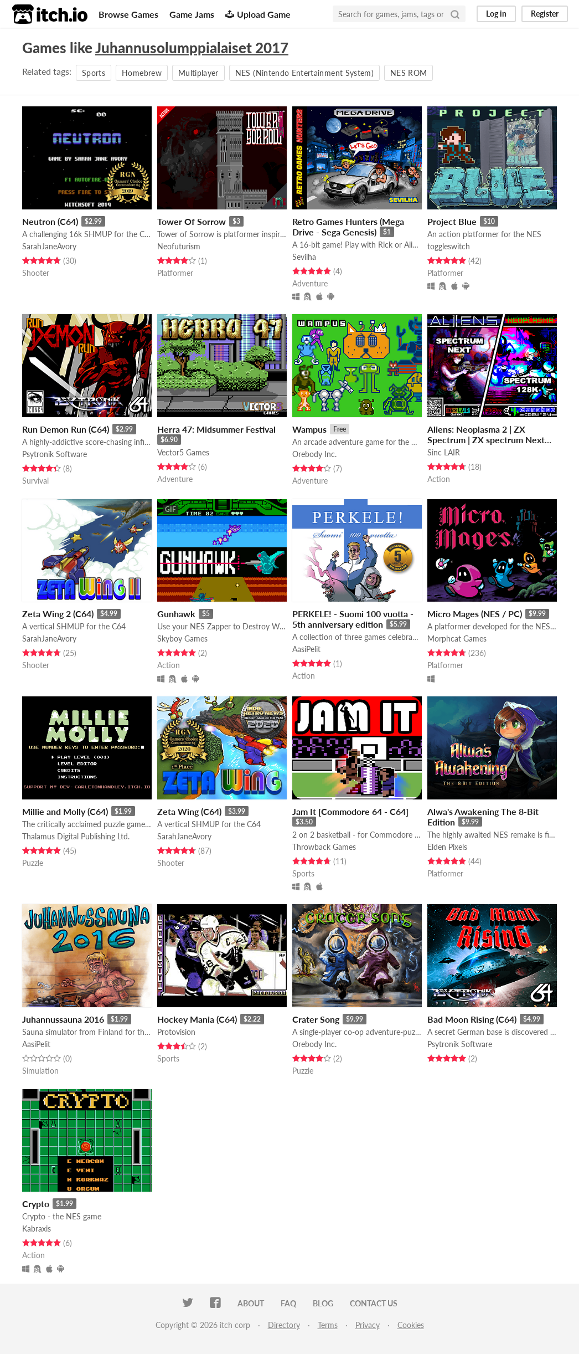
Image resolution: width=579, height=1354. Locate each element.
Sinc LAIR (443, 452)
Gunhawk (176, 613)
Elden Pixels (447, 847)
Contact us (373, 1303)
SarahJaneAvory (49, 246)
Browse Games (128, 14)
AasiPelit (306, 649)
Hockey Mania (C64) (197, 1019)
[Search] (455, 14)
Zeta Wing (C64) (189, 811)
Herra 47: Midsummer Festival (216, 429)
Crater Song (315, 1019)
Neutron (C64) (50, 221)
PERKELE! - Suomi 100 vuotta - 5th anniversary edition (352, 618)
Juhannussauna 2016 (63, 1019)
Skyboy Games (182, 638)
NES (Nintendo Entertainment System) (304, 73)
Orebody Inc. (314, 454)
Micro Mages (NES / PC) (474, 613)
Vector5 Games (183, 452)
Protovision (176, 1032)
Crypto (35, 1203)
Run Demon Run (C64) (65, 429)
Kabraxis (36, 1228)
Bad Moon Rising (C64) (471, 1019)
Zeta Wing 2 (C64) (58, 613)
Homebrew (142, 73)
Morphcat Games (457, 638)
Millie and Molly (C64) (65, 811)
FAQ (288, 1303)
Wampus (309, 429)
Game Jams (191, 14)
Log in (496, 13)
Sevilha (304, 256)
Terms (328, 1325)
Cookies (410, 1325)
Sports (93, 73)
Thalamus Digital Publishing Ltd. (76, 836)
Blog (323, 1303)
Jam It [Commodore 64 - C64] (350, 811)
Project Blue (452, 221)
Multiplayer (198, 73)
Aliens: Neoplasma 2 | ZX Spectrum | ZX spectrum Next (486, 434)
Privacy (367, 1325)
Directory (284, 1325)
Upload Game (258, 14)
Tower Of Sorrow (191, 221)
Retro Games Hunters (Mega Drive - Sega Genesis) (348, 226)
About (250, 1303)
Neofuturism (178, 246)
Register (545, 13)
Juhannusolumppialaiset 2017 (191, 48)
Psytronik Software (54, 454)
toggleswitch (448, 246)
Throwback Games (324, 847)
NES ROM (408, 73)
